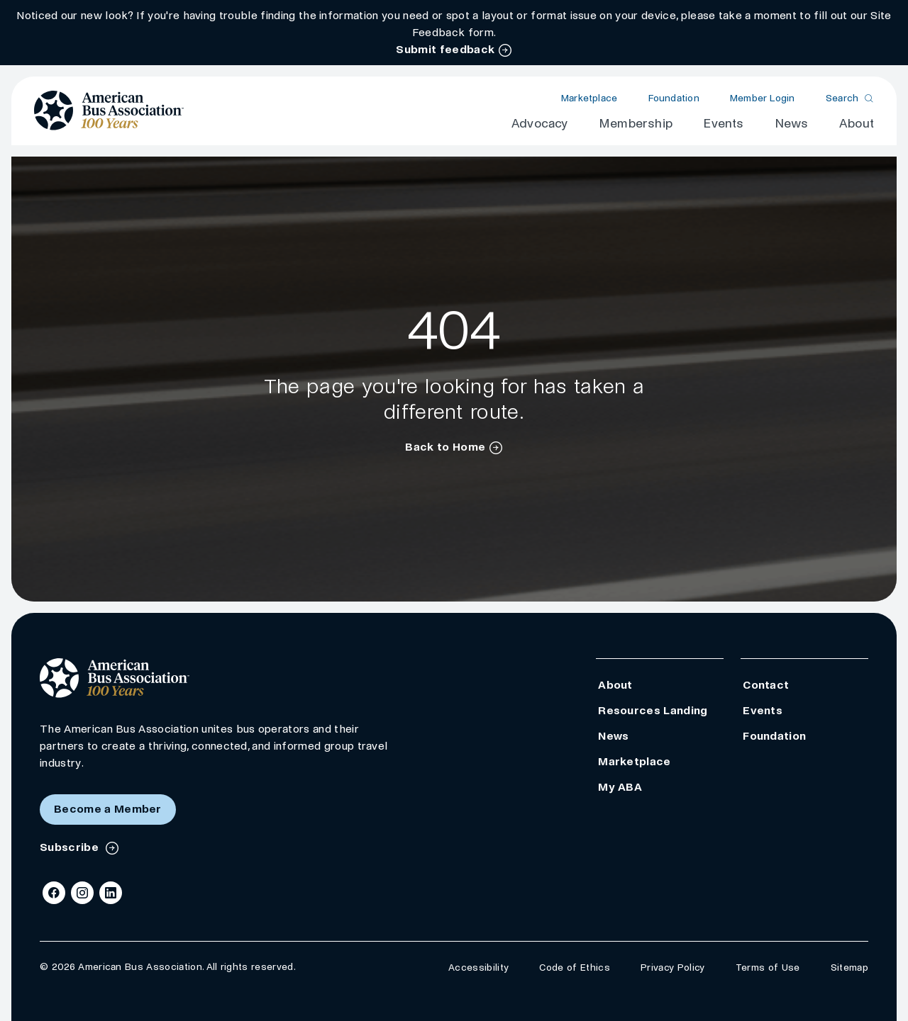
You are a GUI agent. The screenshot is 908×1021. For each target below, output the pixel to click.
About (856, 123)
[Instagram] (82, 892)
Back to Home (445, 447)
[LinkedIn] (110, 892)
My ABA (620, 787)
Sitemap (849, 967)
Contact (766, 685)
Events (723, 123)
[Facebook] (54, 892)
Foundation (673, 98)
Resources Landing (652, 710)
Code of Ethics (574, 967)
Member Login (762, 98)
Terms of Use (768, 967)
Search (842, 98)
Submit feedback (445, 49)
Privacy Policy (672, 967)
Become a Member (108, 809)
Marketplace (589, 98)
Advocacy (539, 123)
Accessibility (478, 967)
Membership (635, 123)
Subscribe (70, 847)
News (792, 123)
